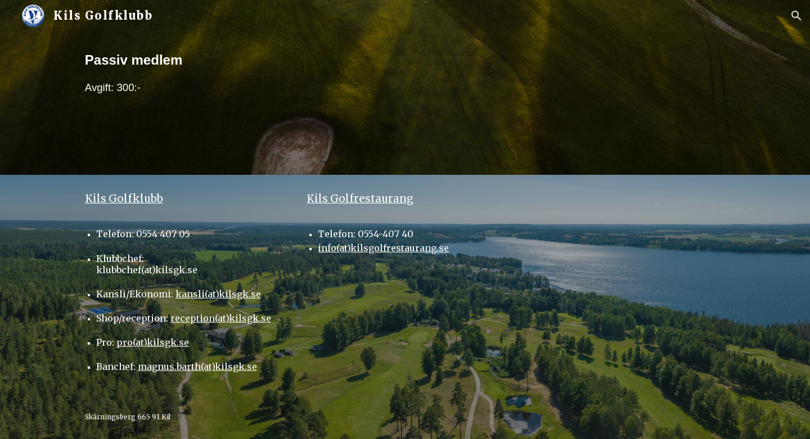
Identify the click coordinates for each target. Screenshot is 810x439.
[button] (796, 15)
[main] (405, 103)
